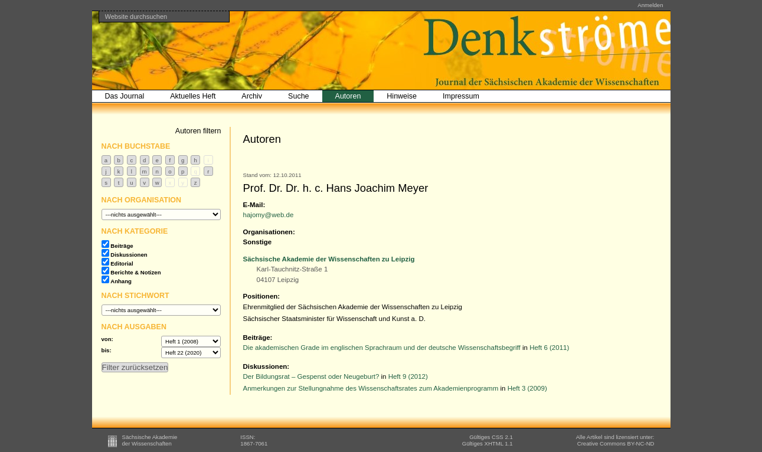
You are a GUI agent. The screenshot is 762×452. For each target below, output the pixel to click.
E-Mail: (254, 204)
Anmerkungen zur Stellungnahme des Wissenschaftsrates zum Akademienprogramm (371, 388)
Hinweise (402, 96)
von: (107, 339)
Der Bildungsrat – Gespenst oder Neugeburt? (311, 376)
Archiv (251, 96)
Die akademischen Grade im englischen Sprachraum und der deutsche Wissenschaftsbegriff (382, 347)
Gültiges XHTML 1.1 (487, 443)
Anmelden (650, 5)
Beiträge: (258, 337)
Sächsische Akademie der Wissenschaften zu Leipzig (329, 259)
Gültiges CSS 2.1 (491, 437)
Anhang (121, 281)
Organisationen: (269, 231)
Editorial (121, 263)
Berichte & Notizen (135, 272)
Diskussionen (128, 254)
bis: (107, 350)
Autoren (348, 96)
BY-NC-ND (616, 443)
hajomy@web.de (268, 214)
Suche (298, 96)
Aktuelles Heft (192, 96)
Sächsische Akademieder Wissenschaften (150, 440)
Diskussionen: (266, 366)
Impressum (461, 96)
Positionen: (261, 296)
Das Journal (125, 96)
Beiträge (121, 246)
